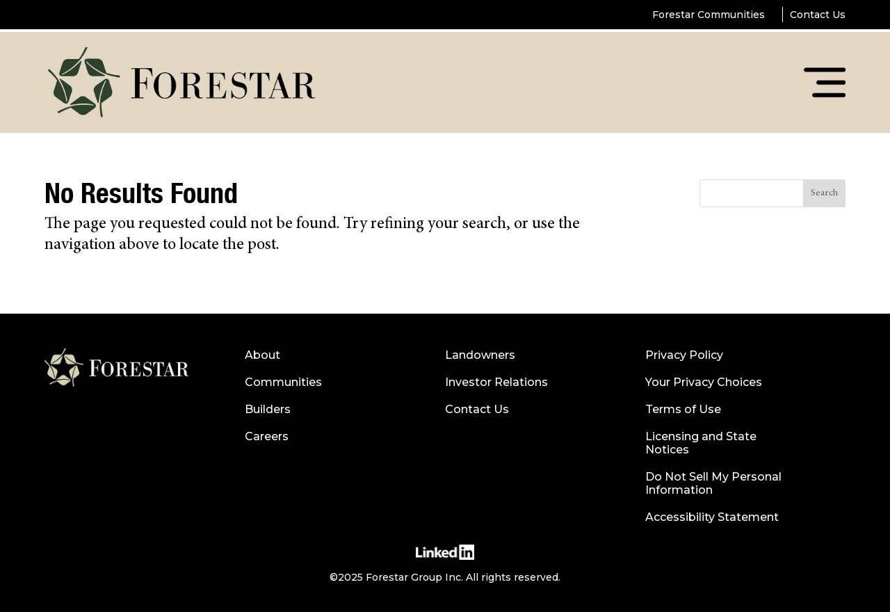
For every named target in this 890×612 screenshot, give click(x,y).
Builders (268, 409)
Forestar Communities (708, 14)
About (262, 355)
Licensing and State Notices (700, 443)
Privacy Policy (684, 355)
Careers (267, 436)
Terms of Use (683, 409)
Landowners (480, 355)
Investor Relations (496, 382)
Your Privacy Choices (703, 382)
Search (824, 193)
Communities (283, 382)
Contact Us (818, 14)
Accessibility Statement (712, 517)
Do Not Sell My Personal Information (713, 483)
